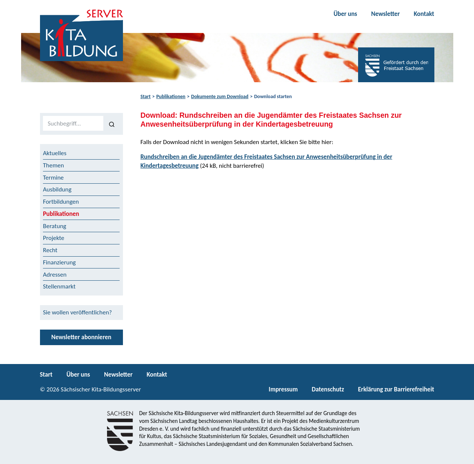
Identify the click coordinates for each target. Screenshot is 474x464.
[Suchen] (111, 123)
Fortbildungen (61, 202)
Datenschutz (328, 389)
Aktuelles (54, 153)
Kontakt (424, 14)
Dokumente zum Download (219, 96)
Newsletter (385, 14)
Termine (53, 177)
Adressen (55, 274)
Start (145, 96)
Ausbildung (57, 189)
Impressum (283, 389)
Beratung (54, 226)
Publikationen (171, 96)
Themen (53, 165)
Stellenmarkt (59, 286)
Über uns (345, 14)
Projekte (53, 238)
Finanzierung (59, 262)
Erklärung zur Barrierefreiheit (396, 389)
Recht (50, 250)
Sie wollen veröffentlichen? (77, 312)
